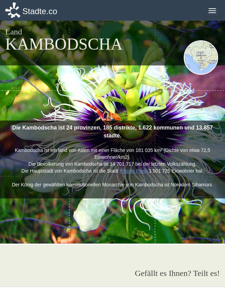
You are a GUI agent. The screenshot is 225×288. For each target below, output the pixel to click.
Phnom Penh (134, 171)
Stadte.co (39, 11)
